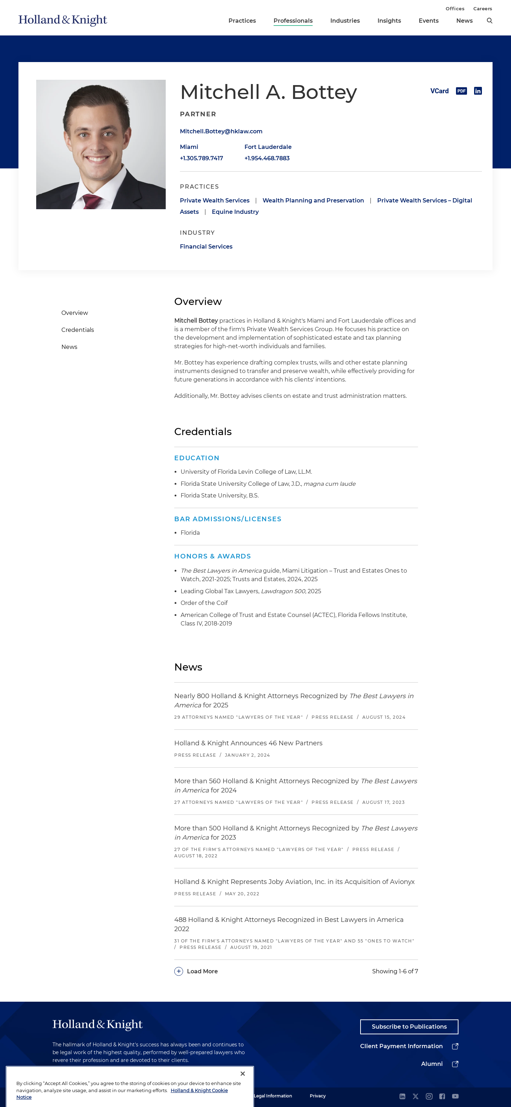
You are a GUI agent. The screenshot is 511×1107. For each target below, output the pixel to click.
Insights (389, 20)
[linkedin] (402, 1097)
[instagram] (429, 1097)
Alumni (432, 1064)
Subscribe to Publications (409, 1026)
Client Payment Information (401, 1046)
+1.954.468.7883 (267, 158)
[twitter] (415, 1097)
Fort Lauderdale (268, 147)
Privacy (318, 1095)
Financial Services (206, 246)
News (464, 20)
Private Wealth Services (214, 200)
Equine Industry (235, 211)
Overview (74, 313)
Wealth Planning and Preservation (313, 200)
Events (429, 20)
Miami (189, 147)
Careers (483, 8)
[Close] (243, 1093)
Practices (242, 20)
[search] (490, 20)
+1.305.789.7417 (201, 158)
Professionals (293, 20)
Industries (345, 20)
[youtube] (455, 1097)
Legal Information (273, 1095)
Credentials (77, 330)
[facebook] (442, 1097)
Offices (455, 8)
